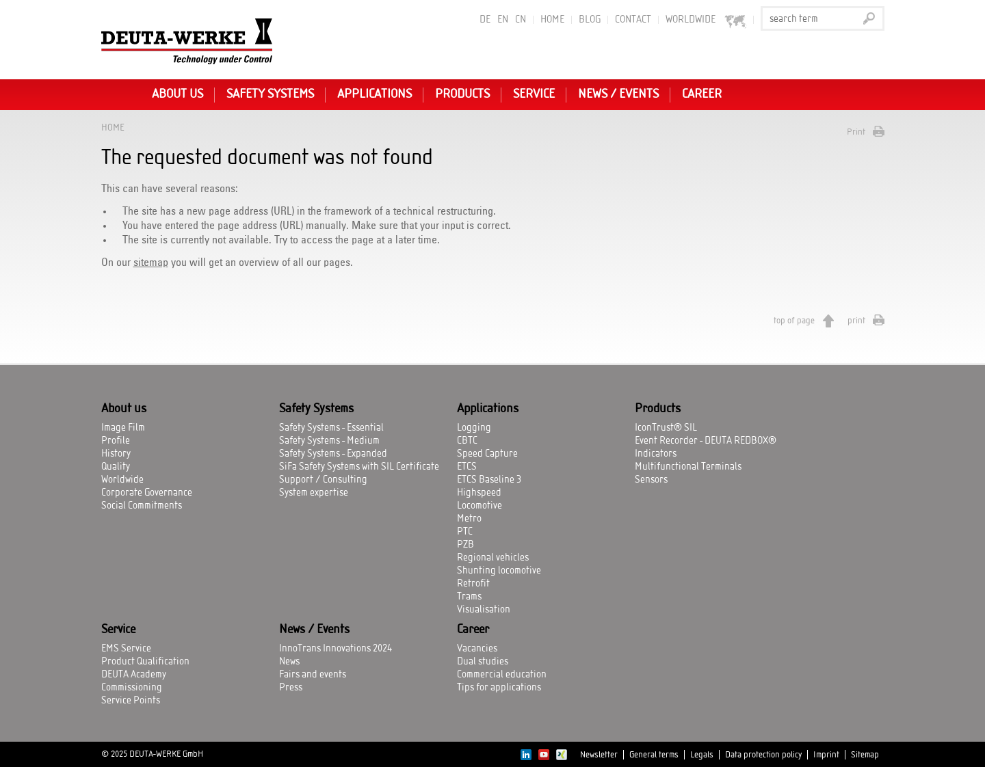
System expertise (313, 492)
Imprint (826, 754)
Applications (374, 94)
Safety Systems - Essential (331, 427)
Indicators (656, 453)
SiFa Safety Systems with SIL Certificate (359, 466)
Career (702, 94)
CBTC (467, 440)
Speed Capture (487, 453)
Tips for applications (499, 687)
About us (177, 94)
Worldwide (122, 479)
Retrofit (473, 583)
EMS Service (126, 648)
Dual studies (482, 661)
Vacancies (477, 648)
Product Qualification (145, 661)
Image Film (123, 427)
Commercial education (502, 674)
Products (462, 94)
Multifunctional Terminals (688, 466)
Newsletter (599, 754)
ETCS (467, 466)
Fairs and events (312, 674)
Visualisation (483, 609)
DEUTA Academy (133, 674)
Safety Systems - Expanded (333, 453)
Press (290, 687)
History (116, 453)
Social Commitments (141, 505)
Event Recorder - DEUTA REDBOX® (705, 440)
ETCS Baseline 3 (489, 479)
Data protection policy (763, 754)
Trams (469, 596)
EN (502, 19)
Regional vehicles (493, 557)
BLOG (590, 19)
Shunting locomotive (499, 570)
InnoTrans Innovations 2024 (335, 648)
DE (485, 19)
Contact (633, 19)
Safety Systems (270, 94)
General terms (654, 754)
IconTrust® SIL (666, 427)
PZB (465, 544)
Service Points (130, 700)
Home (552, 19)
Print (856, 132)
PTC (465, 531)
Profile (115, 440)
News (289, 661)
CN (520, 19)
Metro (469, 518)
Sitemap (865, 754)
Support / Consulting (323, 479)
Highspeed (479, 492)
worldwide (706, 20)
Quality (115, 466)
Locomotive (479, 505)
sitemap (150, 262)
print (856, 320)
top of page (794, 320)
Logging (474, 427)
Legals (701, 754)
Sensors (651, 479)
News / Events (618, 94)
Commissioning (131, 687)
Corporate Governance (146, 492)
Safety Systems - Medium (329, 440)
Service (534, 94)
